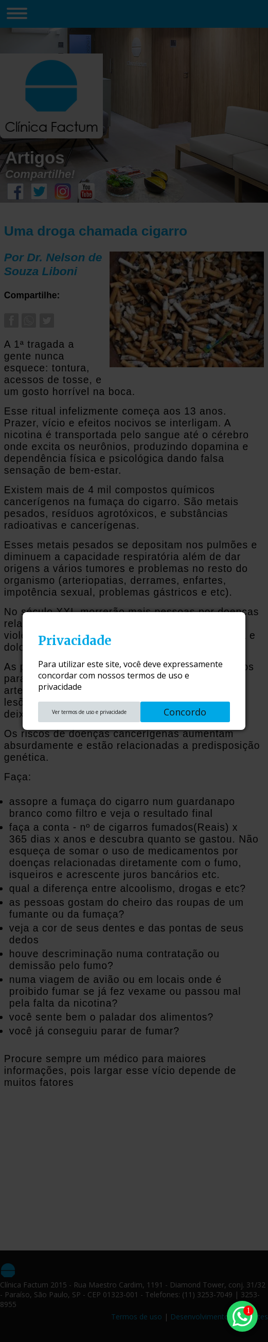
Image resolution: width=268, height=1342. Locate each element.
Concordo (185, 712)
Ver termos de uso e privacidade (89, 711)
